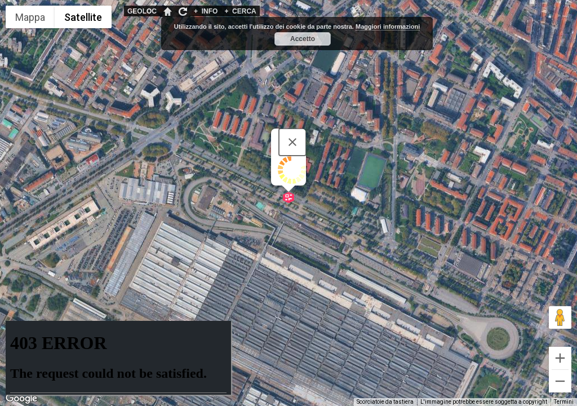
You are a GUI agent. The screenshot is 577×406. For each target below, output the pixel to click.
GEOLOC (142, 11)
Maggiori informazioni (388, 26)
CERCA (240, 11)
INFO (206, 11)
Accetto (302, 39)
